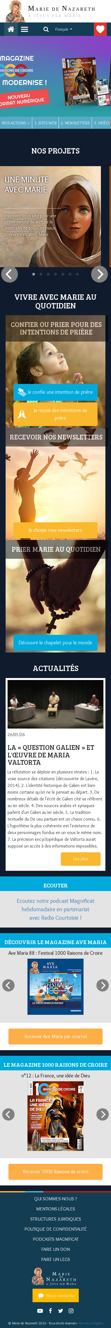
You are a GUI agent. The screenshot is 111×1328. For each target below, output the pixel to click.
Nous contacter (55, 1295)
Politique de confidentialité (55, 1229)
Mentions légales (91, 1323)
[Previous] (9, 274)
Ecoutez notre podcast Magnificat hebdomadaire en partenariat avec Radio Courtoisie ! (55, 909)
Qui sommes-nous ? (55, 1198)
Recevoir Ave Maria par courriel (55, 1036)
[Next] (99, 274)
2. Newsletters (75, 122)
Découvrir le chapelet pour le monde (55, 643)
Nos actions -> (16, 122)
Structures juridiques (55, 1219)
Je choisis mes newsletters (55, 530)
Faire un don (100, 29)
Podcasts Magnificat (55, 1239)
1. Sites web (45, 122)
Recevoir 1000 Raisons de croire (56, 1172)
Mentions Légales (55, 1209)
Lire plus (80, 859)
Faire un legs (55, 1259)
